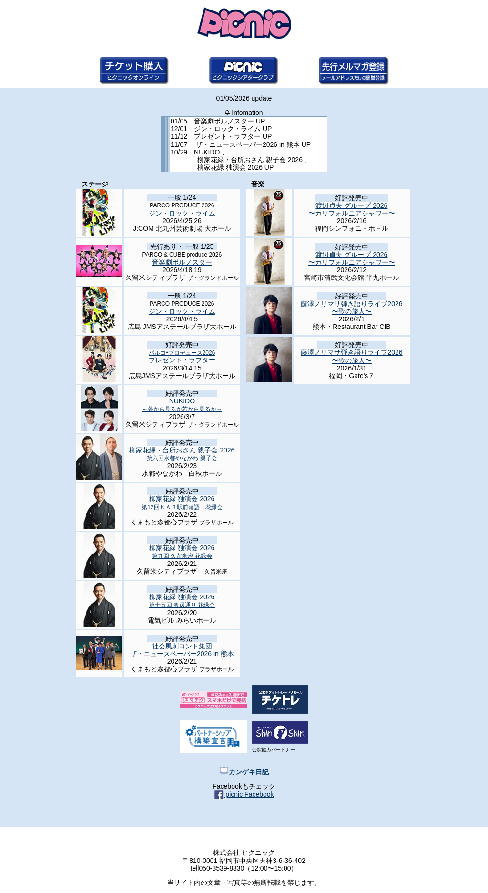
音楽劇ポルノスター (182, 262)
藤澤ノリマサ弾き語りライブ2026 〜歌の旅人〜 (351, 307)
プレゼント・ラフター (182, 356)
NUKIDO (182, 404)
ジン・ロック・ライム (182, 213)
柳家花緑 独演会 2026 (182, 502)
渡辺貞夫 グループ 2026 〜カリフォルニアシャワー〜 (351, 209)
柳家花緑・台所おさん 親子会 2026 (181, 454)
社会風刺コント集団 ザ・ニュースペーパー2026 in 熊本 (182, 649)
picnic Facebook (244, 794)
